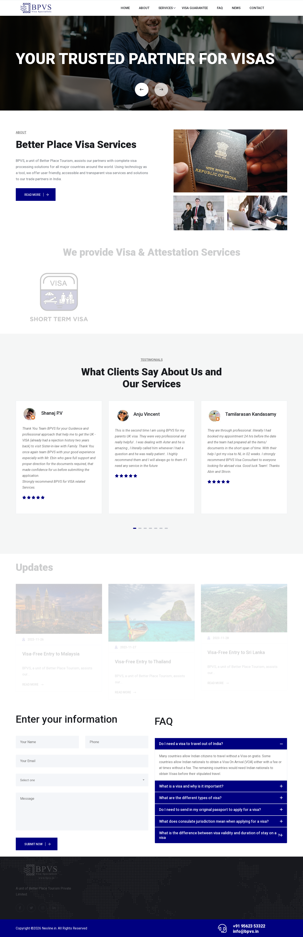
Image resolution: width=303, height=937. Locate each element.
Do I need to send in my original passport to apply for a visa (210, 809)
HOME (125, 8)
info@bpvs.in (245, 931)
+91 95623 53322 (250, 926)
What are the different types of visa (190, 798)
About (144, 8)
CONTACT (257, 8)
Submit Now (33, 844)
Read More (32, 194)
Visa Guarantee (195, 8)
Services (165, 8)
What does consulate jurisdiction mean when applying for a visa (214, 821)
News (236, 8)
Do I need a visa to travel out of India (191, 743)
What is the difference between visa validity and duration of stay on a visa (219, 835)
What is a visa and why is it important (191, 786)
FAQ (220, 8)
